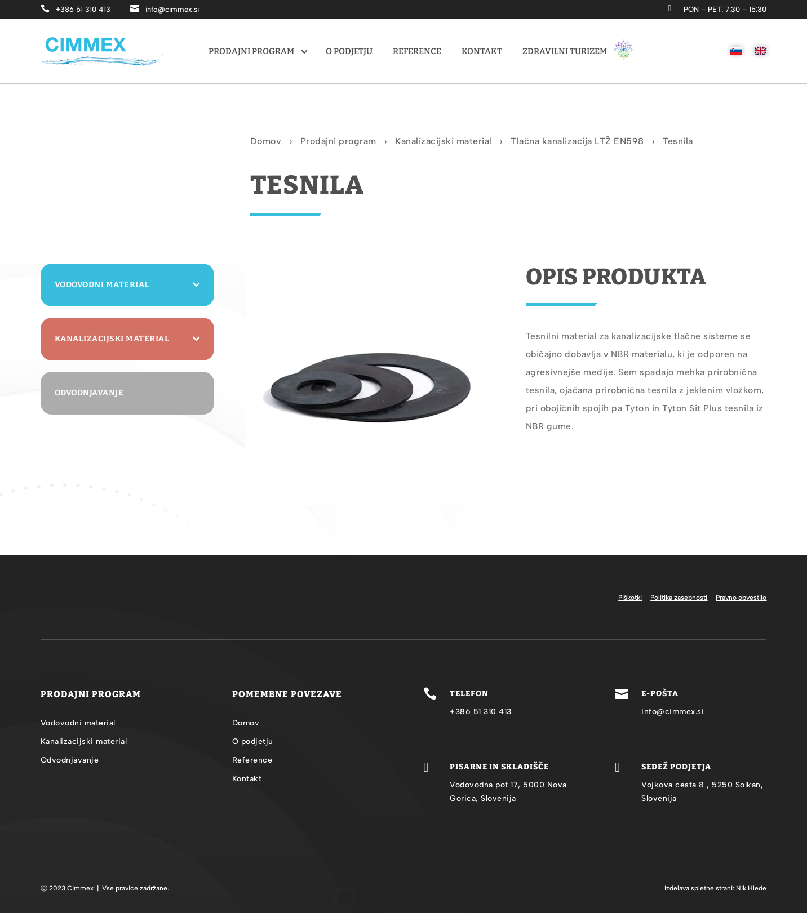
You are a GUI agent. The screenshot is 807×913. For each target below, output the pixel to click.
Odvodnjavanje (89, 393)
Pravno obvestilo (741, 598)
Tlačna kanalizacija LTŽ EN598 (577, 142)
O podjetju (349, 51)
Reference (417, 51)
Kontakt (482, 51)
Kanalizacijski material (443, 142)
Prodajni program (251, 51)
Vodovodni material (102, 285)
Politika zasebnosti (678, 598)
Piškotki (630, 598)
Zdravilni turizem (578, 50)
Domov (266, 142)
